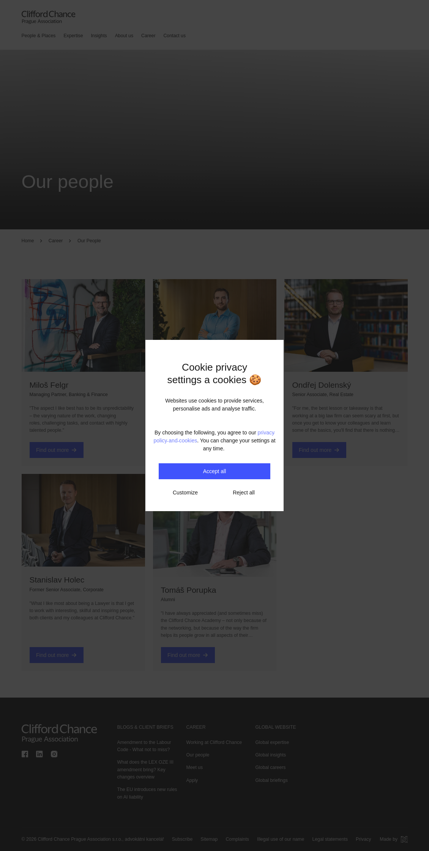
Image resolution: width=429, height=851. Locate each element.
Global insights (271, 755)
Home (28, 240)
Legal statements (329, 839)
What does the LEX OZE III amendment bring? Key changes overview (145, 770)
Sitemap (209, 839)
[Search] (202, 36)
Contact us (175, 35)
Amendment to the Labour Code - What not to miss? (144, 746)
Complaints (237, 839)
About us (124, 35)
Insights (99, 35)
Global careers (271, 767)
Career (148, 35)
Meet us (194, 767)
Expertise (73, 35)
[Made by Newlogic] (393, 839)
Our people (198, 755)
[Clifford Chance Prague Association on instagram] (54, 754)
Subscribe (182, 839)
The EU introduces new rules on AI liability (147, 793)
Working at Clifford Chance (214, 742)
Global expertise (272, 742)
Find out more (56, 450)
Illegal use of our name (280, 839)
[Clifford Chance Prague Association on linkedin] (39, 754)
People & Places (39, 35)
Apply (192, 780)
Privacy (363, 839)
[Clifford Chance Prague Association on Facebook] (25, 754)
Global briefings (272, 780)
